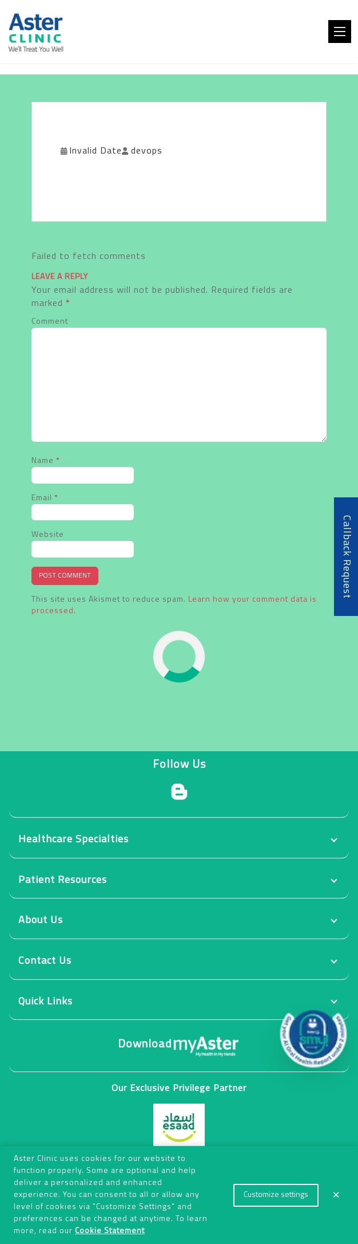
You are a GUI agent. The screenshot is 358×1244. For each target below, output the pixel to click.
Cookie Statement (110, 1231)
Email (44, 498)
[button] (313, 1034)
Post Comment (65, 575)
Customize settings (276, 1195)
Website (47, 535)
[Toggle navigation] (339, 31)
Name (45, 461)
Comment (49, 321)
